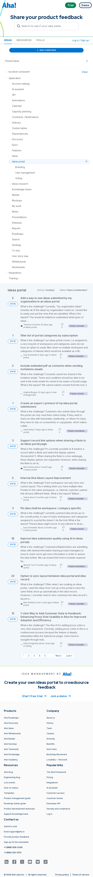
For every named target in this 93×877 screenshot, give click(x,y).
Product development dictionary (19, 808)
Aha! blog (8, 772)
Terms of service (80, 874)
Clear (85, 71)
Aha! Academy (11, 759)
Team (49, 728)
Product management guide (17, 798)
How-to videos (11, 788)
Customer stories (54, 798)
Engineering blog (12, 777)
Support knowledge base (16, 814)
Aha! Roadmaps (11, 718)
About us (50, 718)
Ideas (8, 40)
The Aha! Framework (56, 772)
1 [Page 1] (23, 655)
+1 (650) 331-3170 (12, 852)
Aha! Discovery (11, 723)
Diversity (50, 738)
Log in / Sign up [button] (81, 40)
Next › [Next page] (59, 655)
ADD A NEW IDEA (46, 50)
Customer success (55, 793)
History (49, 723)
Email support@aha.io (14, 831)
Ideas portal (31, 327)
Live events (9, 782)
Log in (49, 814)
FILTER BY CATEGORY (17, 72)
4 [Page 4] (39, 655)
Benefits (50, 744)
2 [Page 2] (28, 655)
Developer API (53, 803)
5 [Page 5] (45, 655)
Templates (9, 793)
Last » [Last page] (69, 655)
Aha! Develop (10, 744)
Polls (40, 40)
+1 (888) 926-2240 (13, 847)
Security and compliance (58, 808)
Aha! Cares (51, 749)
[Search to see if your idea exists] (48, 26)
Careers (50, 733)
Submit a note (10, 826)
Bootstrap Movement (56, 754)
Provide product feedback (16, 837)
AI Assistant (52, 788)
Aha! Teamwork (11, 749)
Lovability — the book (56, 759)
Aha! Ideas (9, 728)
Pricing (49, 777)
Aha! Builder (9, 738)
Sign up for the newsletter (16, 842)
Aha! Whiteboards (12, 733)
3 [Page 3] (34, 655)
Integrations (52, 782)
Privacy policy (62, 874)
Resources (24, 40)
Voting (29, 646)
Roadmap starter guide (15, 803)
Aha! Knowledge (12, 754)
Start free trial (34, 696)
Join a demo (60, 696)
